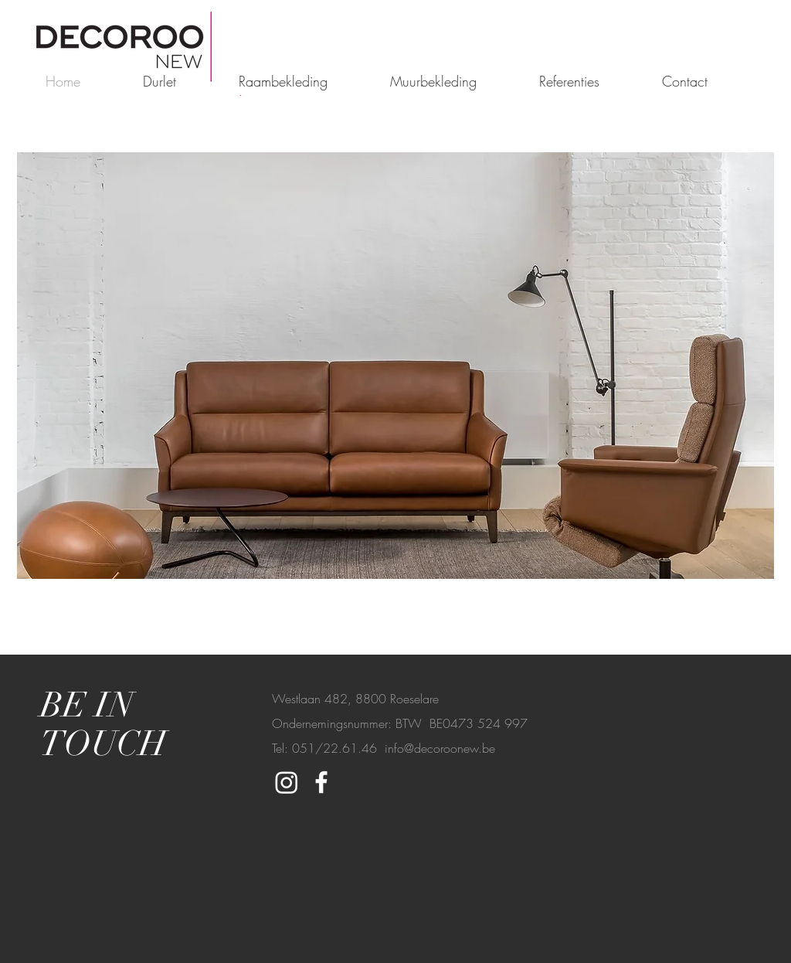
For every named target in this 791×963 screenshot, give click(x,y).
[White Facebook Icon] (321, 782)
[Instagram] (286, 782)
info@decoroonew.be (440, 748)
